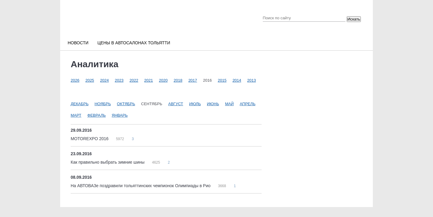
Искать (353, 19)
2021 (148, 80)
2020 (163, 80)
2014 (236, 80)
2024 (104, 80)
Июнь (213, 104)
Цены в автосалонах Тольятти (133, 42)
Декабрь (79, 104)
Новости (78, 42)
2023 (119, 80)
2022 (134, 80)
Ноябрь (102, 104)
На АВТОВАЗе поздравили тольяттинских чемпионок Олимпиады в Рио (141, 185)
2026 (75, 80)
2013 (251, 80)
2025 (89, 80)
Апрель (247, 104)
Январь (120, 115)
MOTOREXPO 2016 (90, 138)
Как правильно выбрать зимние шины (108, 162)
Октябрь (126, 104)
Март (76, 115)
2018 (178, 80)
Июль (195, 104)
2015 (222, 80)
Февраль (97, 115)
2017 (192, 80)
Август (175, 104)
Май (229, 104)
